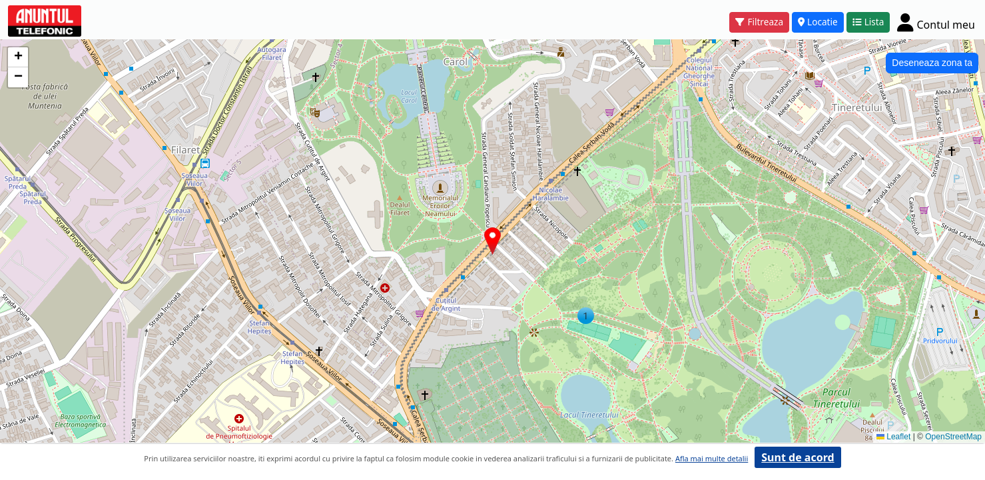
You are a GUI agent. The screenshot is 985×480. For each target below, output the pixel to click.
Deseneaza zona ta (932, 62)
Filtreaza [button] (759, 21)
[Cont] (936, 22)
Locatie (818, 21)
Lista (868, 21)
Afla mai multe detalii (711, 458)
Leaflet (893, 436)
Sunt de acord (797, 457)
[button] (585, 315)
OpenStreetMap (953, 436)
